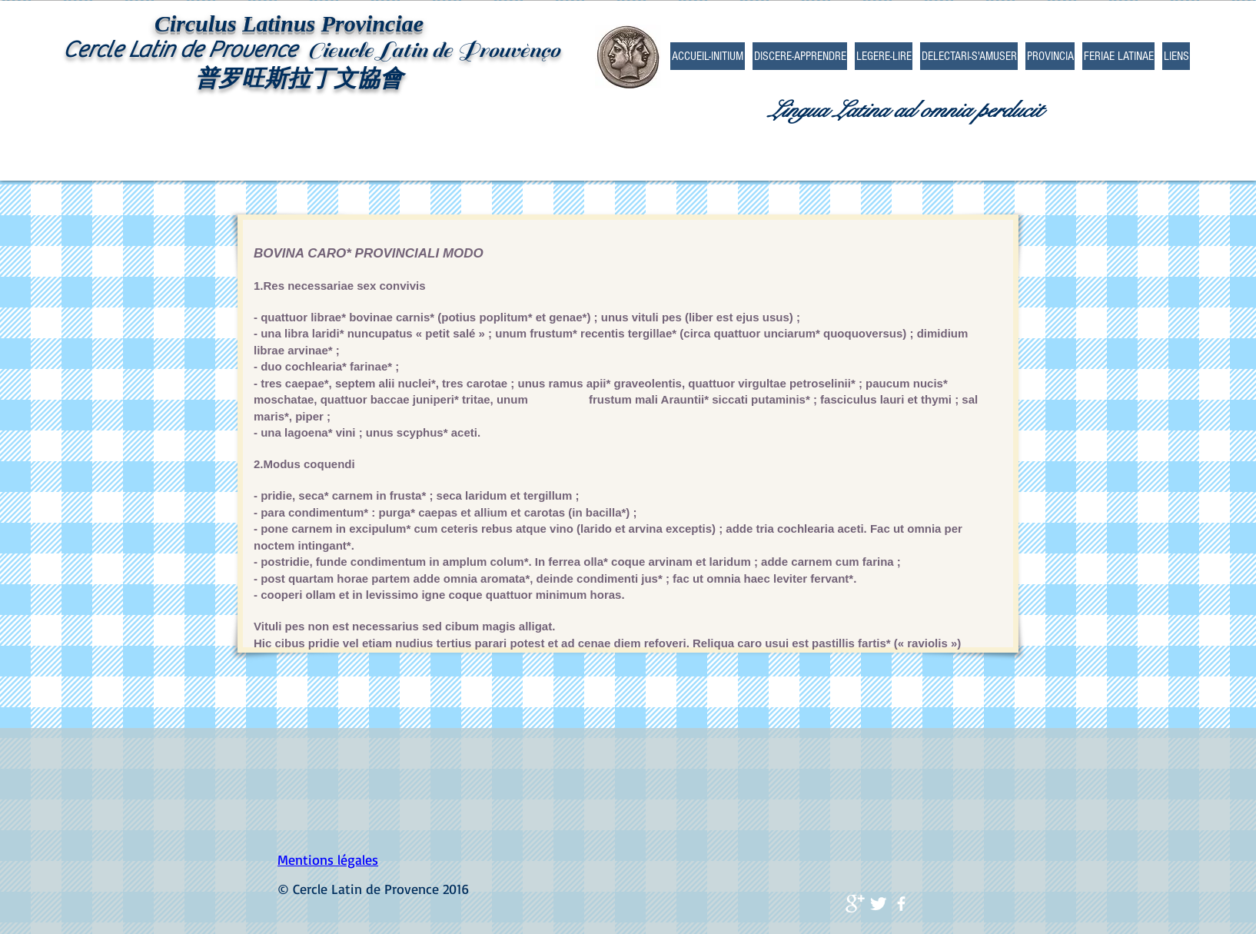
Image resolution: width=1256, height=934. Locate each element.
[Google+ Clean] (855, 903)
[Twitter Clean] (878, 903)
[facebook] (901, 903)
